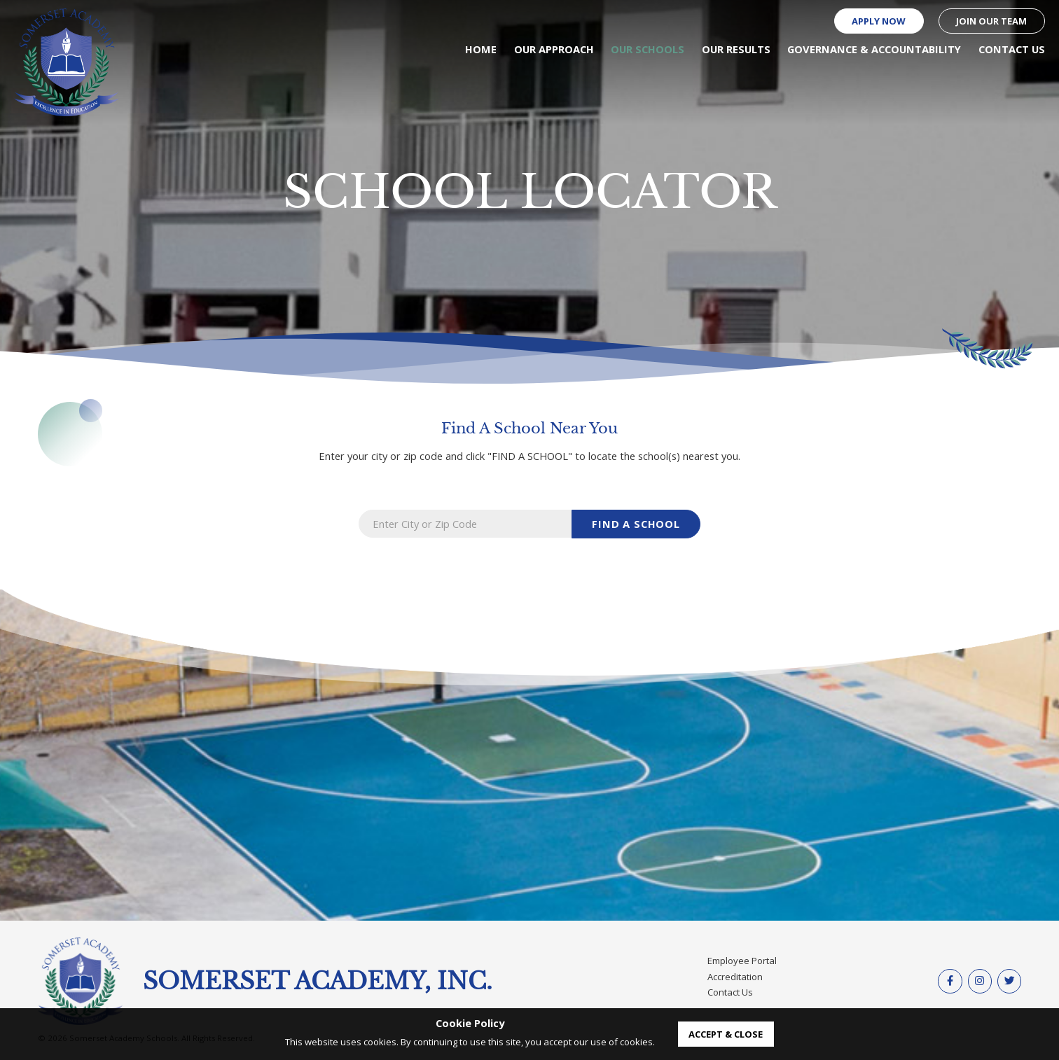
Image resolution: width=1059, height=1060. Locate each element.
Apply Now (879, 21)
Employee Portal (742, 960)
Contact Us (730, 992)
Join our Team (991, 21)
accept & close (725, 1034)
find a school (636, 524)
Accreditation (735, 976)
